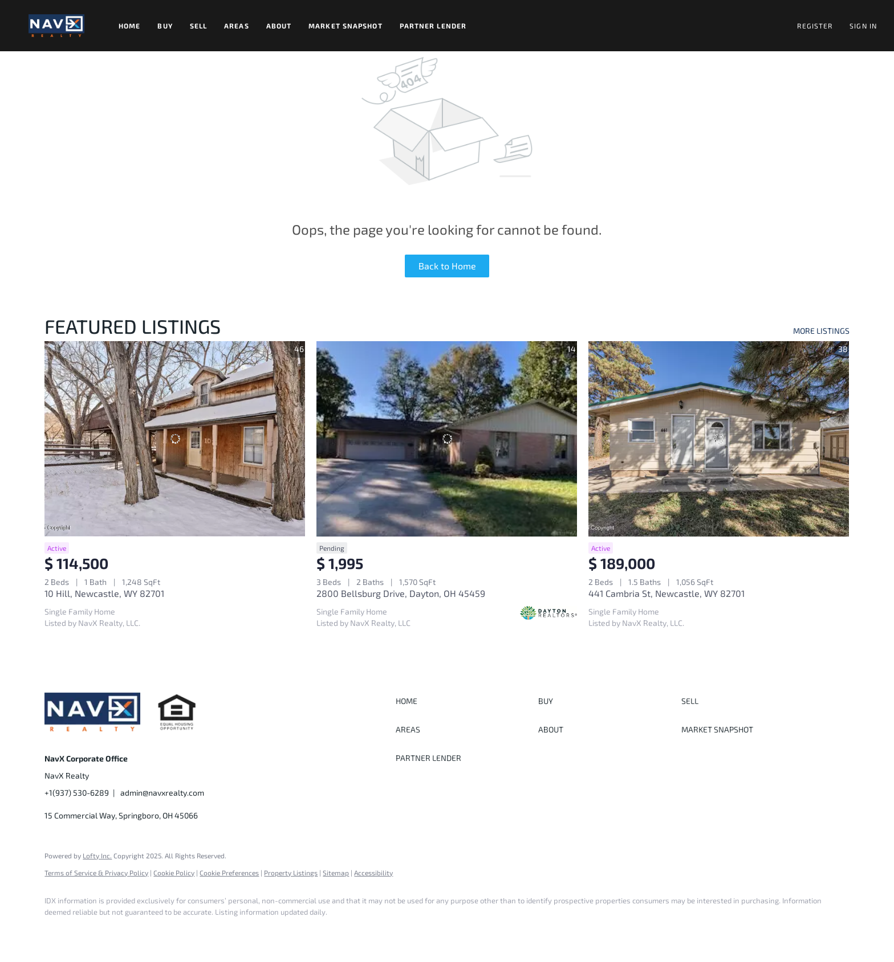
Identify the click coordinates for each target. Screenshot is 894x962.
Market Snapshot (345, 26)
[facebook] (58, 931)
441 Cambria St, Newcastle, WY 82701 (666, 593)
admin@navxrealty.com (162, 792)
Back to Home (447, 265)
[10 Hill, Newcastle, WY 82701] (174, 439)
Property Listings (291, 873)
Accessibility (373, 873)
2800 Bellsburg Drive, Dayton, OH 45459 (400, 593)
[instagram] (91, 931)
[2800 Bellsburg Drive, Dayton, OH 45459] (446, 439)
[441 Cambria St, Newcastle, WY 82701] (718, 439)
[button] (56, 25)
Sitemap (336, 873)
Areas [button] (236, 26)
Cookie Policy (173, 873)
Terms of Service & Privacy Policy (96, 873)
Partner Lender (433, 26)
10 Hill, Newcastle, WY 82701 (104, 593)
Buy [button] (164, 26)
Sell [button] (198, 26)
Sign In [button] (863, 26)
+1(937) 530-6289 (76, 792)
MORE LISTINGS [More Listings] (821, 330)
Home (129, 26)
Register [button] (814, 26)
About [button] (279, 26)
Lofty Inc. (97, 855)
